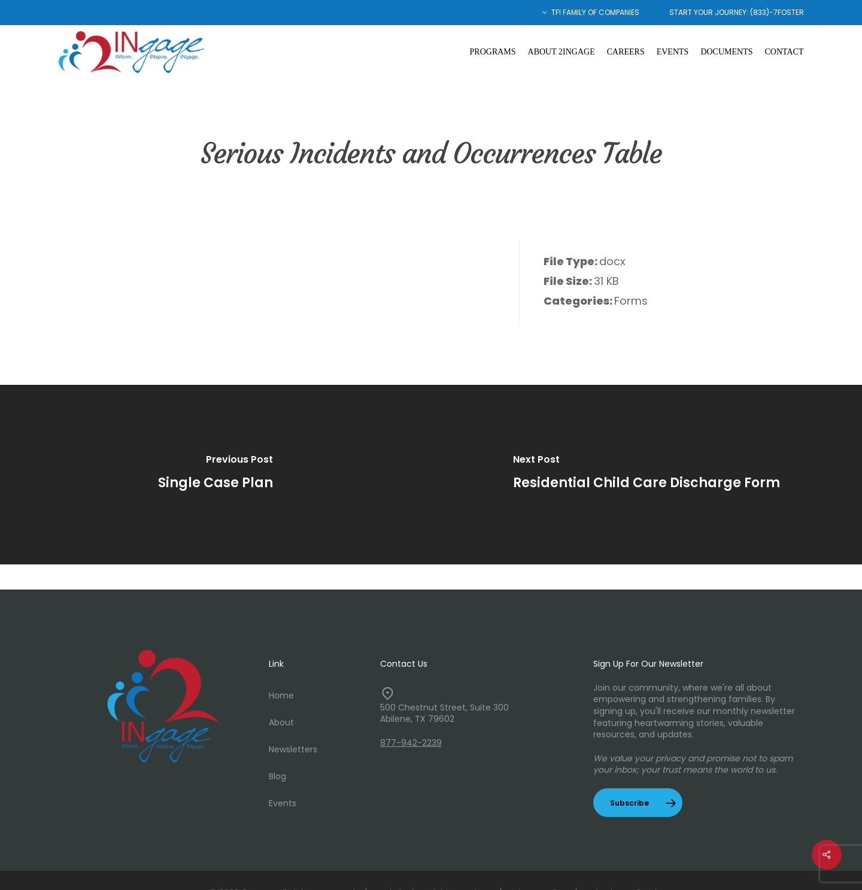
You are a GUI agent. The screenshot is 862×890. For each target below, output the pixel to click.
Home (281, 695)
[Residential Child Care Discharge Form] (646, 474)
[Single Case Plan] (215, 474)
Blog (277, 776)
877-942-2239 (411, 743)
